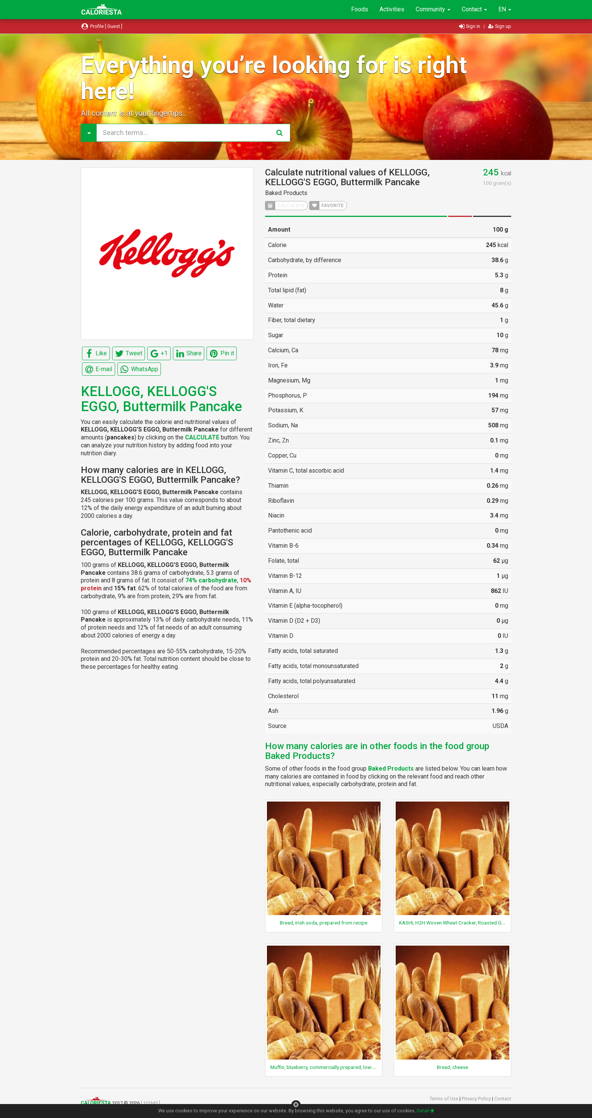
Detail (425, 1110)
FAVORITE (327, 205)
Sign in (470, 26)
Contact (474, 9)
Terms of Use (444, 1098)
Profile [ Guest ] (101, 26)
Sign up (499, 26)
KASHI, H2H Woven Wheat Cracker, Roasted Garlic (455, 923)
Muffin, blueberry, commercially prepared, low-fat (324, 1067)
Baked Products (286, 193)
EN (504, 9)
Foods (359, 9)
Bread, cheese (452, 1067)
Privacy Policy (477, 1098)
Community (433, 9)
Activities (391, 9)
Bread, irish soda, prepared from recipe (323, 923)
